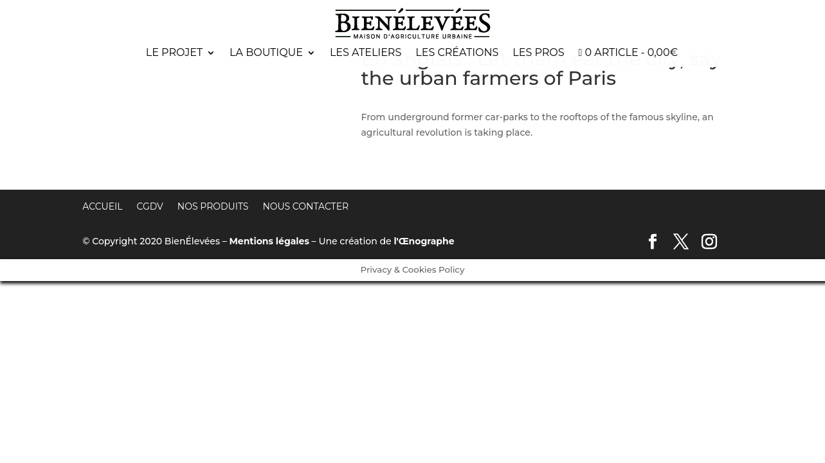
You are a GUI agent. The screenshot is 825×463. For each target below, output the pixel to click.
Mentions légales (269, 241)
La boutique (266, 53)
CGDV (150, 206)
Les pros (538, 53)
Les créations (456, 53)
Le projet (174, 53)
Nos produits (213, 206)
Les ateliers (365, 53)
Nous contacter (305, 206)
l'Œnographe (424, 241)
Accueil (102, 206)
